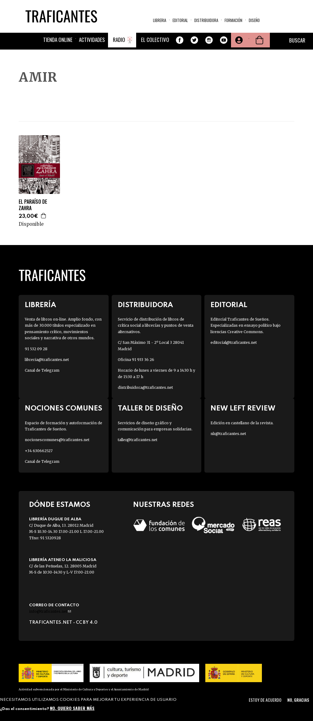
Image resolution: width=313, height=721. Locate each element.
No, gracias (298, 700)
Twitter (194, 40)
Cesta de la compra (259, 40)
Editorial (180, 20)
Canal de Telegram (42, 370)
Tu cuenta (238, 40)
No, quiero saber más (72, 708)
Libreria (159, 20)
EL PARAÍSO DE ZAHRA (33, 205)
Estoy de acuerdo (265, 700)
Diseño (254, 20)
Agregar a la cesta (44, 215)
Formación (233, 20)
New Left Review (243, 408)
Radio (119, 39)
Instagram (209, 40)
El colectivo (155, 39)
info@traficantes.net (50, 611)
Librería (40, 305)
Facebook (179, 40)
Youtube (223, 40)
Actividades (92, 39)
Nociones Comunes (63, 408)
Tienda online (58, 39)
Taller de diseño (150, 408)
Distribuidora (206, 20)
